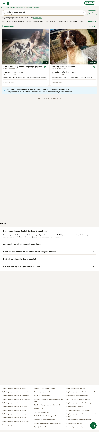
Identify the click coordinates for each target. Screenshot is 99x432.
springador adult (40, 427)
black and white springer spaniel (78, 420)
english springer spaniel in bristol (14, 388)
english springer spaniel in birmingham (16, 399)
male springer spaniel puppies (45, 388)
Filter (92, 13)
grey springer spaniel (74, 423)
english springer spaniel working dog (47, 423)
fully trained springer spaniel (45, 416)
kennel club (38, 409)
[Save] (45, 67)
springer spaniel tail (41, 412)
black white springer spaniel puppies (47, 405)
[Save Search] (93, 425)
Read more (92, 21)
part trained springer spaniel (77, 396)
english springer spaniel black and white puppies (81, 415)
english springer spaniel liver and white (81, 392)
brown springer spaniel (42, 392)
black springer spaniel (42, 396)
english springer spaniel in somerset (15, 396)
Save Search (8, 26)
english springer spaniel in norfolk (14, 406)
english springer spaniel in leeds (14, 410)
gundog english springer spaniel (78, 410)
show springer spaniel (74, 406)
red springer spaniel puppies (77, 427)
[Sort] (93, 26)
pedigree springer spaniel (75, 388)
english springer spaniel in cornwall (15, 392)
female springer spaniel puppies (14, 425)
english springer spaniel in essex (14, 403)
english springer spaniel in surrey (14, 414)
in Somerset (37, 18)
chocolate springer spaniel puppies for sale (48, 400)
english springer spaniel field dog (78, 403)
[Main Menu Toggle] (4, 3)
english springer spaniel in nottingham (16, 421)
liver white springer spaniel (44, 420)
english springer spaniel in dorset (14, 417)
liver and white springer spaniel (78, 399)
